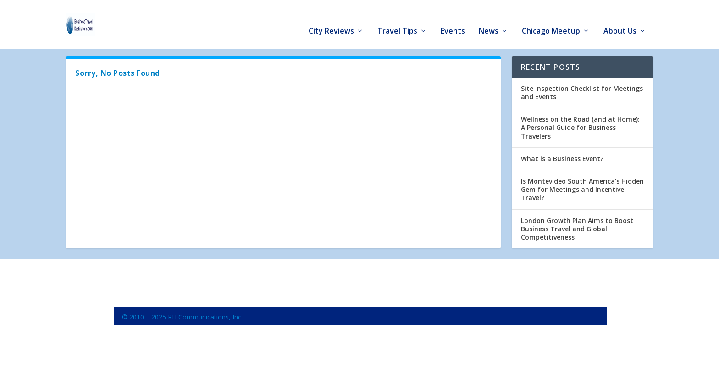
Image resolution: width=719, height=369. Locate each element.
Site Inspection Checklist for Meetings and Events (582, 91)
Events (453, 19)
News (488, 19)
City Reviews (331, 19)
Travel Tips (397, 19)
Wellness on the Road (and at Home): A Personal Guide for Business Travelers (580, 126)
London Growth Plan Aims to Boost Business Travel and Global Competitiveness (577, 227)
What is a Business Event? (562, 157)
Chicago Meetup (551, 19)
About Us (619, 19)
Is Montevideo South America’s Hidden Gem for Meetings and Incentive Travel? (582, 188)
